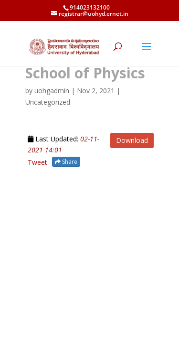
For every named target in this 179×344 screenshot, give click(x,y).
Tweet (37, 162)
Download (132, 140)
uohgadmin (51, 90)
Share (66, 162)
